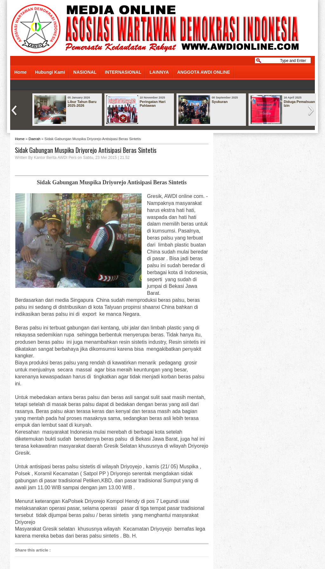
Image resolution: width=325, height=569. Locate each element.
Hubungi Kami (50, 72)
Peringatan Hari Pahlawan (152, 103)
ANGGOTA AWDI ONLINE (203, 72)
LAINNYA (159, 72)
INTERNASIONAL (123, 72)
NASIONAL (84, 72)
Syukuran (220, 102)
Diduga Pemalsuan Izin (299, 103)
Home (20, 72)
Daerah (34, 139)
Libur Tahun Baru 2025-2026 (82, 103)
